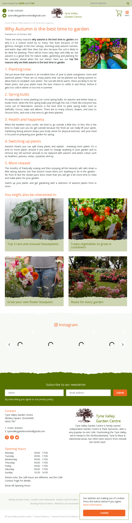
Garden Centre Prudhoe (67, 499)
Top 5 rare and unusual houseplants (33, 244)
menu (127, 15)
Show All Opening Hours (17, 485)
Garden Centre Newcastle (43, 499)
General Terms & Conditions (65, 516)
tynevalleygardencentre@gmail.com (24, 16)
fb (7, 437)
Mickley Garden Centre (19, 499)
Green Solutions (41, 516)
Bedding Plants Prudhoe (41, 503)
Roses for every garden (87, 302)
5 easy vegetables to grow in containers (91, 245)
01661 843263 (12, 11)
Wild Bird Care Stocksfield (66, 503)
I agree (104, 512)
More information (92, 504)
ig (12, 437)
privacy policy (46, 399)
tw (17, 437)
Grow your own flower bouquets (30, 302)
